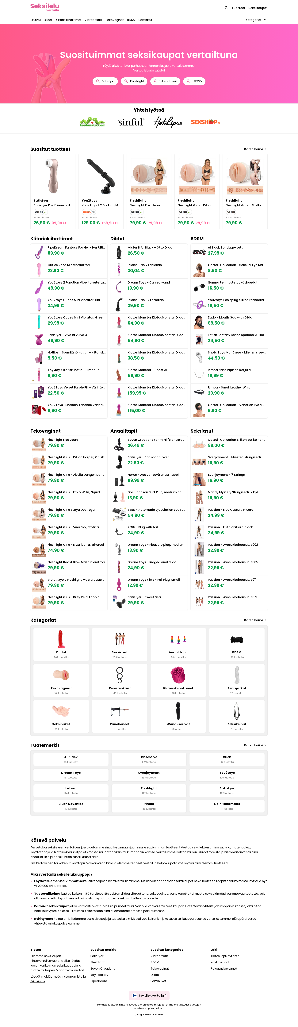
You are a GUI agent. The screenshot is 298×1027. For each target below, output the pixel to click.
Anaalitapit (123, 431)
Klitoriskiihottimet (68, 20)
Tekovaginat (114, 20)
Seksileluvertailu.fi (149, 995)
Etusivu (35, 20)
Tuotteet (238, 8)
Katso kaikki (256, 149)
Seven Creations (102, 968)
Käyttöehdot (220, 962)
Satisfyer (105, 81)
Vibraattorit (93, 20)
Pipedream (98, 981)
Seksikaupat (258, 8)
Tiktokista (37, 981)
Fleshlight (134, 81)
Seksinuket (158, 981)
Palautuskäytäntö (224, 968)
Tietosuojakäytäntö (225, 956)
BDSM (131, 20)
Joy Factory (99, 975)
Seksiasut (145, 20)
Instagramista (72, 976)
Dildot (48, 20)
